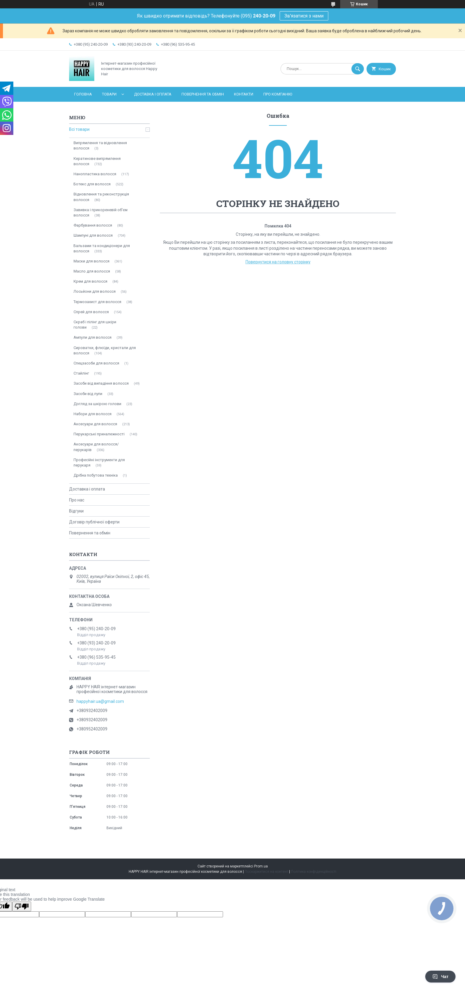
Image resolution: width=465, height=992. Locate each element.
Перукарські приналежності (99, 434)
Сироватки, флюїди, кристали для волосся (105, 350)
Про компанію (277, 94)
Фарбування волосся (93, 225)
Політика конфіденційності (313, 872)
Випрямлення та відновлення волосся (100, 145)
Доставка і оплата (152, 94)
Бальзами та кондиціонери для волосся (102, 248)
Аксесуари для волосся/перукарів (96, 447)
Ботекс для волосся (92, 184)
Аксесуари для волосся (95, 424)
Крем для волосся (90, 281)
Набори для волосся (93, 414)
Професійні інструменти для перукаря (99, 462)
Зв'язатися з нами (304, 16)
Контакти (243, 94)
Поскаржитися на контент (266, 872)
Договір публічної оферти (94, 522)
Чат (440, 976)
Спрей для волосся (91, 312)
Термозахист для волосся (97, 302)
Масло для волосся (92, 271)
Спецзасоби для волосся (96, 363)
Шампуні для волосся (93, 235)
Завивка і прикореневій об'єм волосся (101, 212)
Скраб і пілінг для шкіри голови (95, 324)
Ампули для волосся (93, 337)
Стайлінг (81, 373)
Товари (109, 94)
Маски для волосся (91, 261)
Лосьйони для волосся (95, 291)
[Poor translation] (21, 906)
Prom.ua (261, 866)
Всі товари (79, 129)
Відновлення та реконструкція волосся (101, 197)
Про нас (76, 500)
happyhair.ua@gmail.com (100, 701)
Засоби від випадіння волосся (101, 383)
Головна (83, 94)
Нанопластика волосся (95, 174)
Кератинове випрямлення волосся (97, 161)
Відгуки (76, 511)
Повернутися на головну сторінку (278, 261)
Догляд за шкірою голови (97, 404)
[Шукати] (357, 68)
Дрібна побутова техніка (96, 475)
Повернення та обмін (202, 94)
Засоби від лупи (88, 393)
